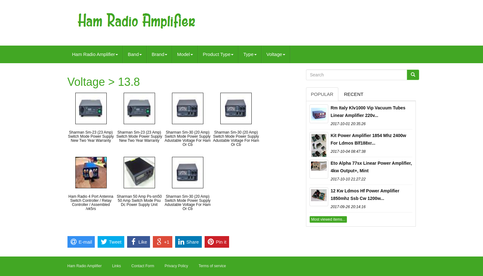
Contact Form (142, 266)
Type (250, 54)
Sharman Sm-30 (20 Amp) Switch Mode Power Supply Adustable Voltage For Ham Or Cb (187, 138)
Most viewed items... (328, 219)
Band (135, 54)
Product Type (218, 54)
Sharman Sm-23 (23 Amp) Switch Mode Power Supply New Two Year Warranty (91, 136)
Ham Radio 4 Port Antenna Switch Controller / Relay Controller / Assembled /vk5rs (90, 202)
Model (185, 54)
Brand (159, 54)
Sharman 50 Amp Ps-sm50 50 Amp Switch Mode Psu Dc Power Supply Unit (139, 200)
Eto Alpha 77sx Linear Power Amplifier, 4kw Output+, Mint (371, 167)
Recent (353, 94)
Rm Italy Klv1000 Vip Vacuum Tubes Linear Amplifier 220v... (368, 111)
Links (116, 266)
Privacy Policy (176, 266)
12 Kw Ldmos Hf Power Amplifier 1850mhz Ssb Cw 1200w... (365, 194)
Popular (322, 94)
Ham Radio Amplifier (95, 54)
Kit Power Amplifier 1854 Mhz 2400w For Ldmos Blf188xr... (368, 139)
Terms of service (212, 266)
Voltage (275, 54)
